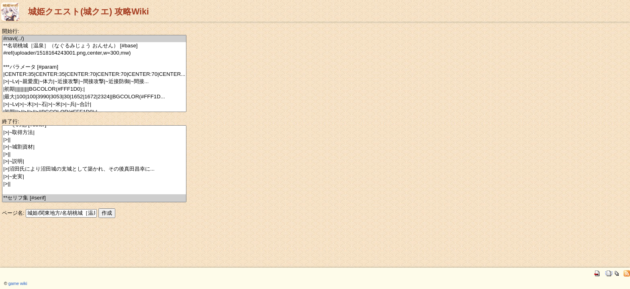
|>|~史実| (94, 177)
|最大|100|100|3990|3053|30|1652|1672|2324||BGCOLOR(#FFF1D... (94, 97)
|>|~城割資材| (94, 147)
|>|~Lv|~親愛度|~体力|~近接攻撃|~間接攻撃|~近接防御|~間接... (94, 81)
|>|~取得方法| (94, 132)
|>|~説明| (94, 161)
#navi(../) (94, 38)
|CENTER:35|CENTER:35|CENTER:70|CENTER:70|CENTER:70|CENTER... (94, 74)
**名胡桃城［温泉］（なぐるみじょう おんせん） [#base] (94, 46)
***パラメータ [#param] (94, 67)
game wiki (17, 283)
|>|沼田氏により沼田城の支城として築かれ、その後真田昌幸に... (94, 169)
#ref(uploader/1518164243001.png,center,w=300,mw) (94, 53)
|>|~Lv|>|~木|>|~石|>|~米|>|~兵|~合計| (94, 104)
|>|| (94, 139)
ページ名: (13, 213)
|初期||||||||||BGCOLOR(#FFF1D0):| (94, 89)
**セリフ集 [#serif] (94, 198)
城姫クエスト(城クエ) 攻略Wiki (88, 11)
